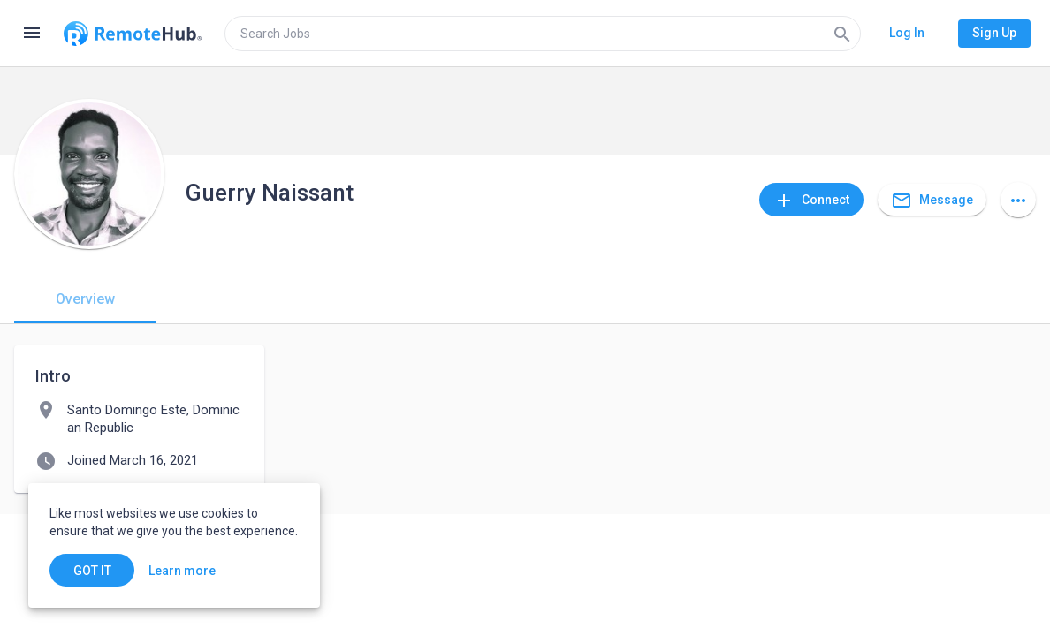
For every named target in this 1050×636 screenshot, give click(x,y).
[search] (542, 33)
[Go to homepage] (133, 33)
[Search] (842, 33)
